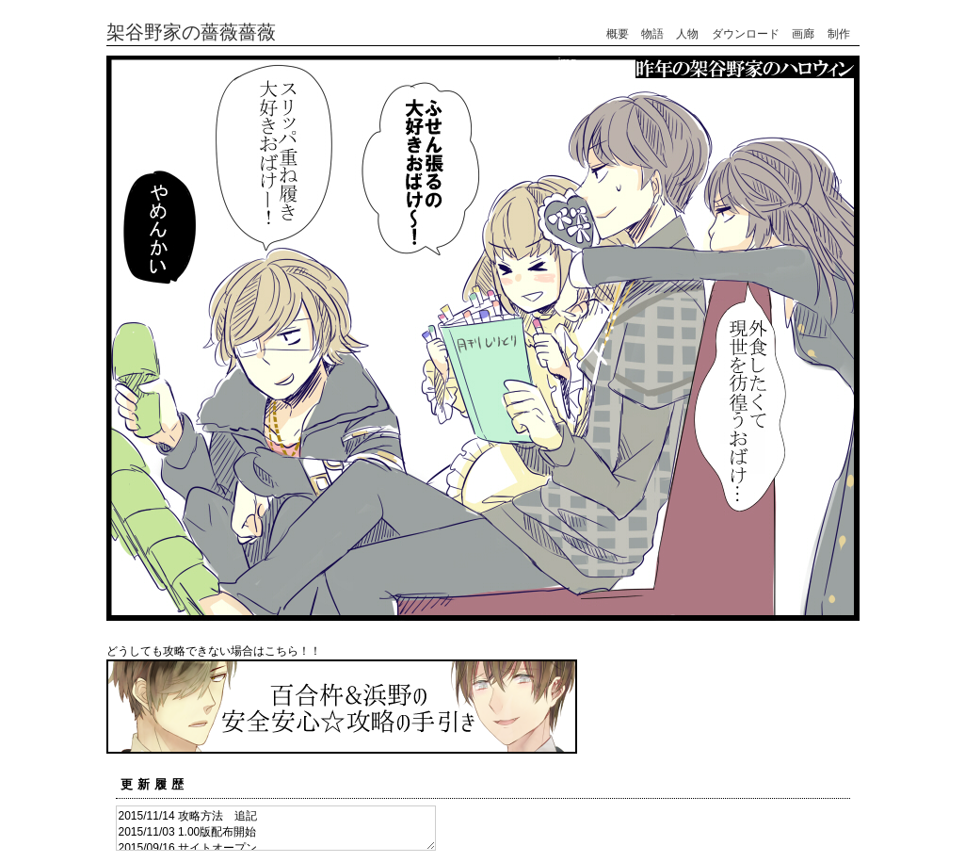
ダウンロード (746, 34)
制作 (839, 34)
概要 (617, 34)
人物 (687, 34)
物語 (652, 34)
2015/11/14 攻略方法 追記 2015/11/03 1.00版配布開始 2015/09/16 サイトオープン (276, 828)
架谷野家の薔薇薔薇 (191, 32)
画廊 (803, 34)
